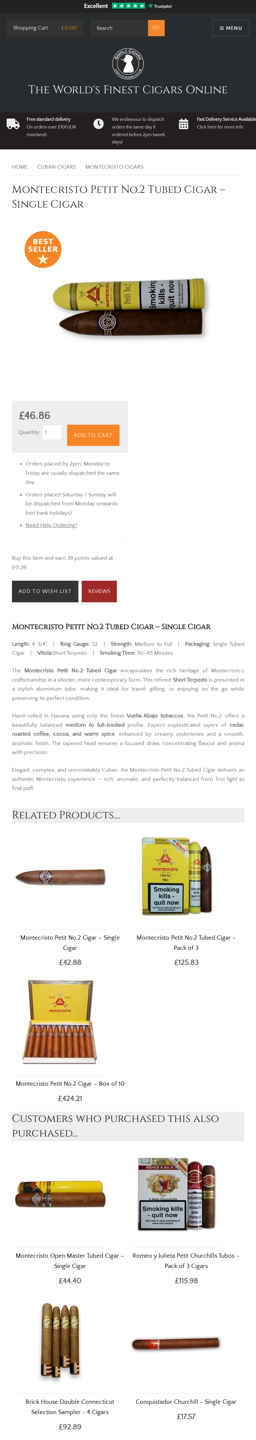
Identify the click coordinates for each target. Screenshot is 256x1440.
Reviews (99, 591)
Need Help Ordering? (51, 525)
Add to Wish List (45, 591)
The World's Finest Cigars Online (128, 90)
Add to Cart (93, 435)
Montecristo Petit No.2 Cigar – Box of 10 (70, 1083)
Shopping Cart (30, 28)
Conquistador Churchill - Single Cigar (186, 1401)
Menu (234, 28)
